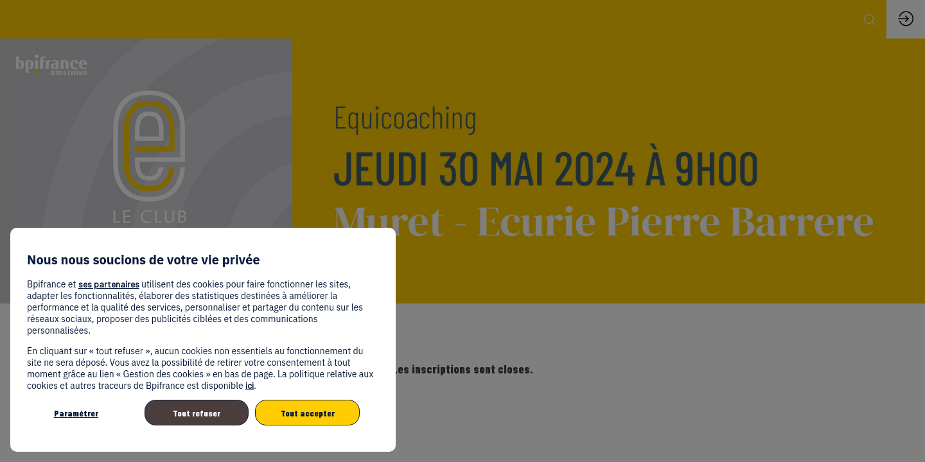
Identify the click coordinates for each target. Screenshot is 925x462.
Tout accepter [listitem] (308, 412)
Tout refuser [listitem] (196, 412)
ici (249, 385)
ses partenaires (108, 283)
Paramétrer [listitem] (76, 412)
